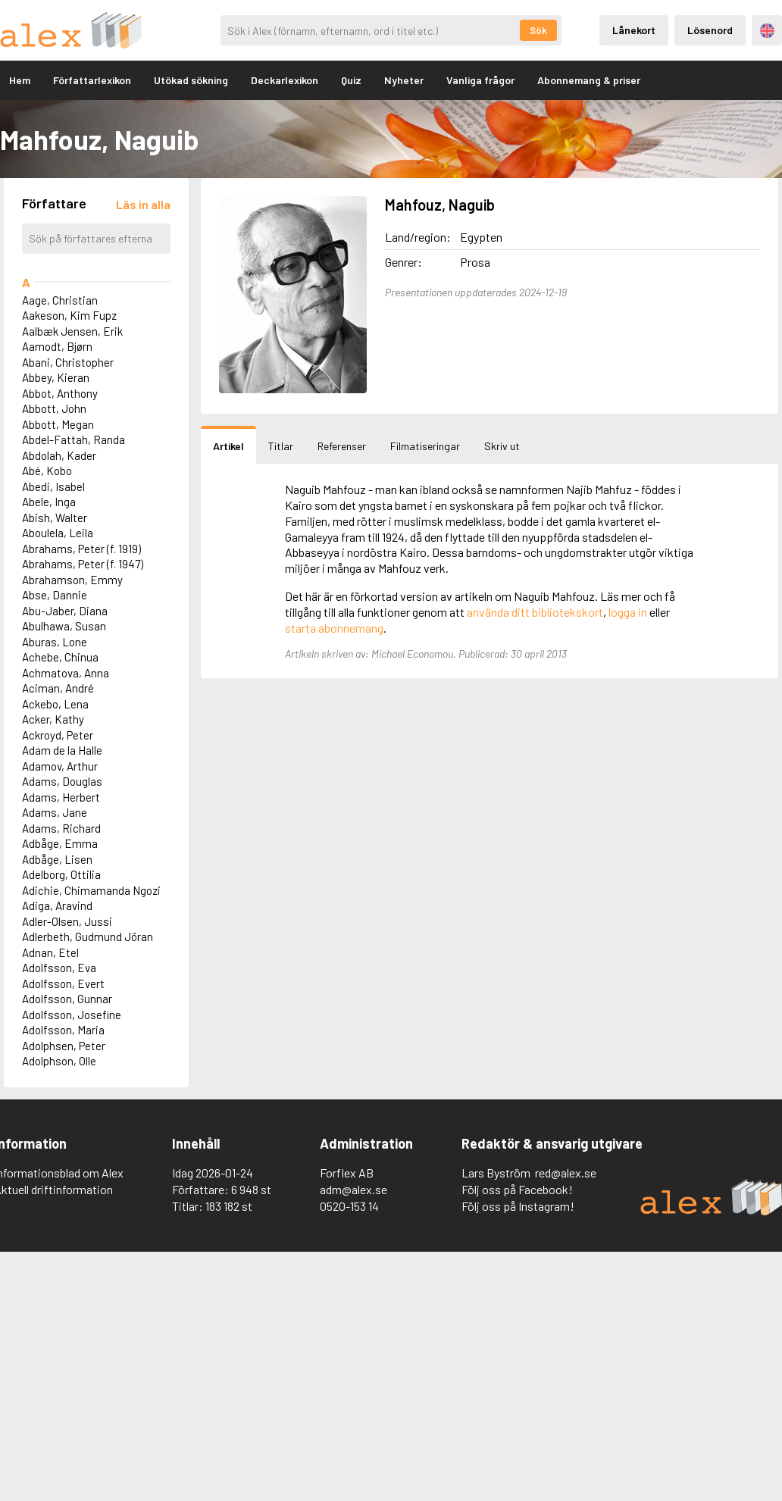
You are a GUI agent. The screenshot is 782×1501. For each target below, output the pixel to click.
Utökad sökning (191, 79)
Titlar (280, 445)
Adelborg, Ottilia (61, 874)
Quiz (351, 79)
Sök (538, 30)
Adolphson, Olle (59, 1061)
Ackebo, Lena (55, 704)
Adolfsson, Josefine (71, 1014)
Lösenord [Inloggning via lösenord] (710, 29)
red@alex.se (565, 1172)
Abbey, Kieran (55, 377)
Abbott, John (54, 408)
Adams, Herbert (61, 797)
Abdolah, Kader (59, 455)
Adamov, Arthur (60, 766)
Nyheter (404, 79)
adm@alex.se (353, 1189)
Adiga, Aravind (57, 905)
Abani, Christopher (68, 362)
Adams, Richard (61, 828)
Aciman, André (58, 688)
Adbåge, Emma (60, 843)
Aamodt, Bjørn (57, 346)
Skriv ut (502, 445)
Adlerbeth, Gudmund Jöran (87, 936)
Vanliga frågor (480, 79)
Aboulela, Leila (57, 532)
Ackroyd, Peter (57, 735)
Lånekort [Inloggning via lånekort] (633, 29)
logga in (627, 612)
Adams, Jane (54, 812)
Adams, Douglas (62, 781)
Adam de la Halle (62, 750)
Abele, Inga (49, 501)
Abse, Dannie (54, 595)
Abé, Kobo (47, 470)
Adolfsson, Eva (59, 967)
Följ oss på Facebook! (517, 1189)
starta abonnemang (334, 628)
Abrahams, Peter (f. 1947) (82, 564)
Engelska (767, 30)
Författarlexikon (92, 79)
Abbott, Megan (58, 424)
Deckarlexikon (284, 79)
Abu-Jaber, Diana (65, 611)
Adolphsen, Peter (63, 1045)
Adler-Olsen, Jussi (67, 921)
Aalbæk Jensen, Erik (72, 331)
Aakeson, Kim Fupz (69, 315)
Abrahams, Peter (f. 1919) (81, 548)
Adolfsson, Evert (63, 983)
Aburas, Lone (54, 642)
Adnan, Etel (50, 952)
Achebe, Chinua (60, 657)
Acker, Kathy (53, 719)
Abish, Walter (54, 517)
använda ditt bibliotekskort (535, 612)
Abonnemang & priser (588, 79)
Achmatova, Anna (65, 673)
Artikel (228, 445)
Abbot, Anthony (60, 393)
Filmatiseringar (425, 445)
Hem (19, 79)
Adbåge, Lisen (57, 859)
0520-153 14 (349, 1206)
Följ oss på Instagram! (517, 1206)
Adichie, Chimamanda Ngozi (91, 890)
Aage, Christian (60, 300)
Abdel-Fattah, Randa (73, 439)
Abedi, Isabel (53, 486)
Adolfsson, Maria (63, 1030)
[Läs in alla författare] (143, 204)
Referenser (341, 445)
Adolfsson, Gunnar (67, 998)
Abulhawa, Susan (64, 626)
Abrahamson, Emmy (72, 579)
